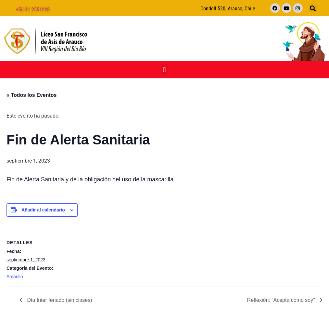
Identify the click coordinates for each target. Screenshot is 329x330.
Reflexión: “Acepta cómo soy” (281, 300)
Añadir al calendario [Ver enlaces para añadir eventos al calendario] (43, 209)
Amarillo (14, 276)
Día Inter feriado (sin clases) (59, 300)
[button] (313, 8)
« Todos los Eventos (31, 95)
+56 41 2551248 (33, 9)
